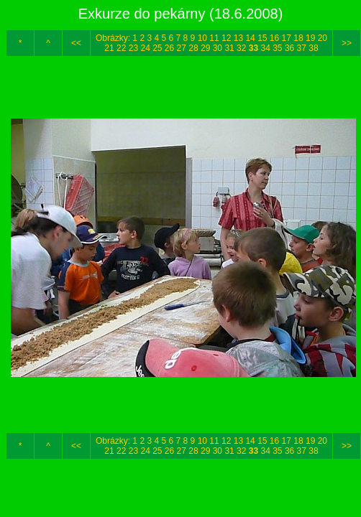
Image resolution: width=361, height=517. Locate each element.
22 (121, 48)
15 (262, 38)
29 (205, 48)
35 (277, 48)
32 (241, 48)
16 (274, 38)
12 (226, 38)
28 (193, 48)
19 (310, 38)
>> (347, 43)
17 (286, 38)
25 (157, 48)
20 (322, 38)
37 (301, 48)
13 (238, 38)
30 (217, 48)
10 (202, 38)
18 (298, 38)
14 (250, 38)
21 (109, 48)
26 (169, 48)
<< (76, 43)
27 (181, 48)
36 (289, 48)
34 (265, 48)
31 (229, 48)
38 (313, 48)
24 (145, 48)
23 (133, 48)
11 (214, 38)
